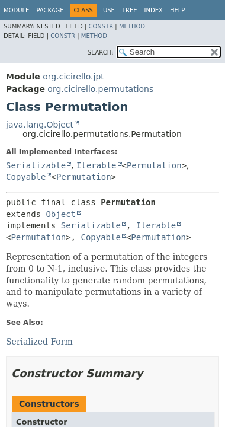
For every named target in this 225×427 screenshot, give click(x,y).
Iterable (96, 165)
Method (132, 26)
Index (153, 10)
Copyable (26, 176)
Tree (129, 10)
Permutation (154, 165)
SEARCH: (101, 52)
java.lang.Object (39, 124)
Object (61, 214)
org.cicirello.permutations (100, 89)
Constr (100, 26)
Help (177, 10)
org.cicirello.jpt (73, 76)
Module (16, 10)
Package (49, 10)
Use (109, 10)
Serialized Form (39, 341)
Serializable (36, 165)
